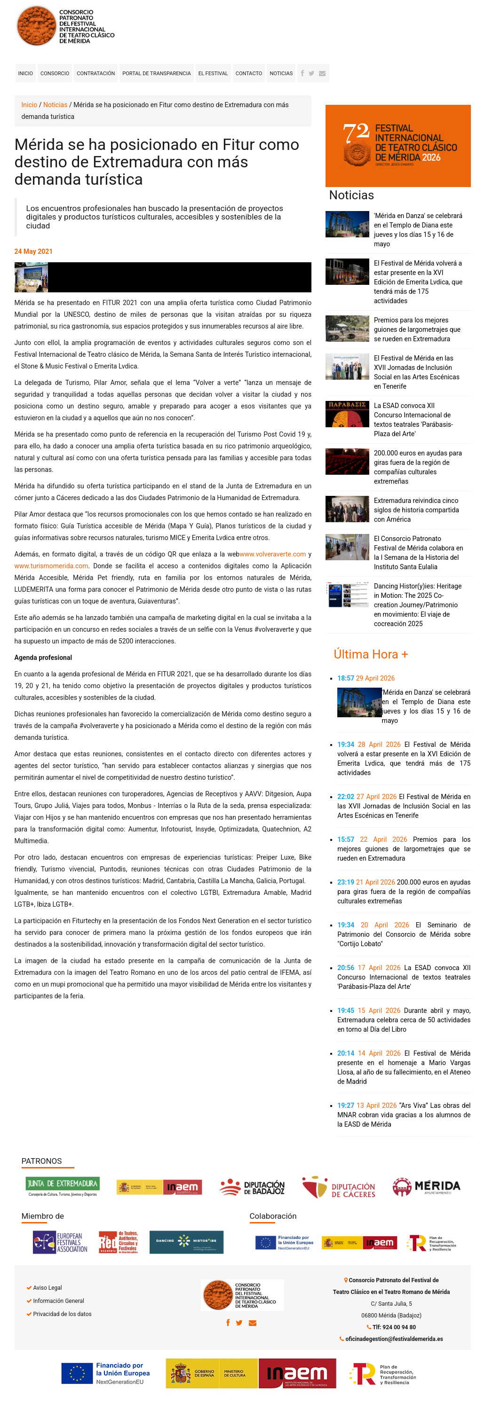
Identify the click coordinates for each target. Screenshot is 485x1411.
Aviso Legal (47, 1288)
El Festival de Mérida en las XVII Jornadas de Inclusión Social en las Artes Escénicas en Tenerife (403, 806)
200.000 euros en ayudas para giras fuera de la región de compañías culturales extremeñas (403, 891)
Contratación (96, 74)
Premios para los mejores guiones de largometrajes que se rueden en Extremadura (417, 329)
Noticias (281, 74)
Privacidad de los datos (62, 1314)
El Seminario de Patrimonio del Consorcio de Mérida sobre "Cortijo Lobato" (403, 934)
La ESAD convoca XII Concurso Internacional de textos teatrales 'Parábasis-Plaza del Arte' (403, 977)
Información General (58, 1301)
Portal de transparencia (156, 74)
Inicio (25, 74)
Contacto (249, 74)
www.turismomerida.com (51, 566)
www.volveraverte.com (272, 554)
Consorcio (54, 74)
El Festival (213, 74)
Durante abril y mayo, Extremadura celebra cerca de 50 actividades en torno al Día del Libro (403, 1020)
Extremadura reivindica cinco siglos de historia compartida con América (416, 510)
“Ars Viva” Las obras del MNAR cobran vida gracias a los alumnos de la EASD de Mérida (403, 1115)
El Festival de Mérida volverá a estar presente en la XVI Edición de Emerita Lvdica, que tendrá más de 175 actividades (418, 282)
